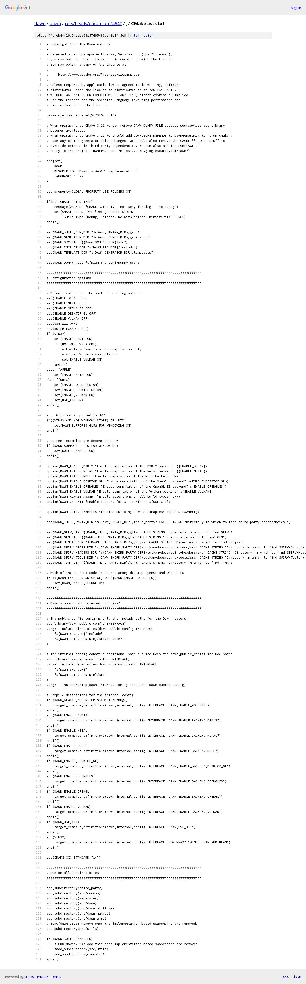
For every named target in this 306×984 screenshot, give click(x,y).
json (297, 976)
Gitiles (29, 976)
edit (147, 35)
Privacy (42, 976)
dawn (40, 23)
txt (286, 976)
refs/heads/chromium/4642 (93, 23)
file (134, 35)
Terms (56, 976)
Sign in (296, 7)
